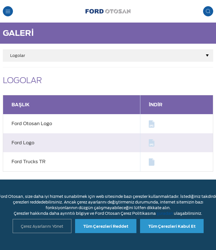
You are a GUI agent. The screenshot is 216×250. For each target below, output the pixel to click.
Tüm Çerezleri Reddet (105, 226)
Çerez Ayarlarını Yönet (42, 226)
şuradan (165, 213)
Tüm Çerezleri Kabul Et (171, 226)
